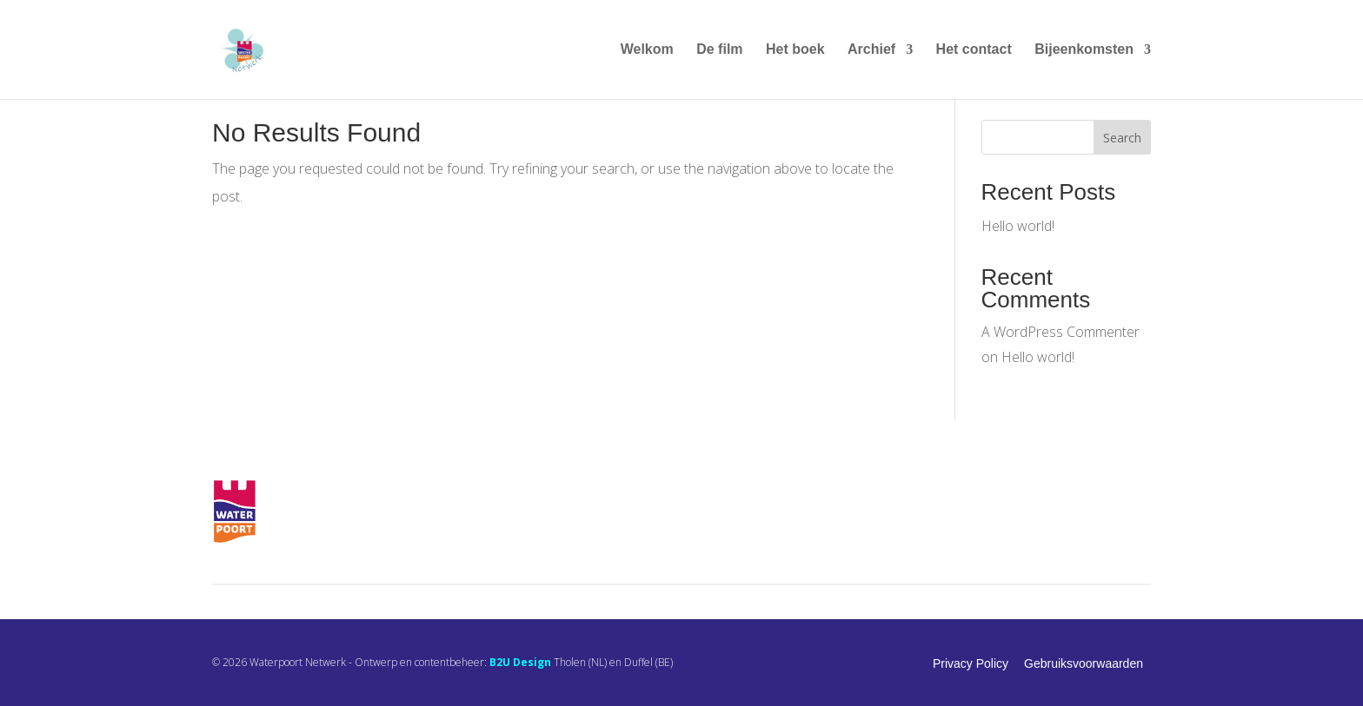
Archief (871, 49)
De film (719, 49)
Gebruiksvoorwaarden (1083, 663)
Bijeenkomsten (1084, 49)
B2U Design (520, 662)
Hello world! (1017, 225)
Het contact (974, 49)
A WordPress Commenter (1060, 331)
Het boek (795, 49)
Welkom (647, 49)
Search (1122, 137)
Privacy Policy (970, 663)
